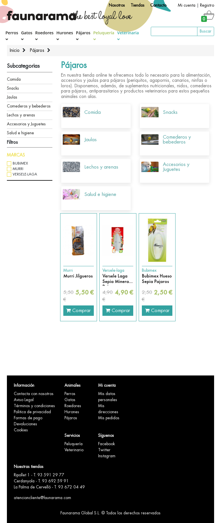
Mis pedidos (108, 417)
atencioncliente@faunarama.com (42, 497)
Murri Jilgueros (78, 276)
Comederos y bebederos (29, 106)
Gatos (26, 35)
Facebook (106, 443)
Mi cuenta (186, 5)
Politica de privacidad (32, 411)
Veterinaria (128, 35)
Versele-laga (25, 174)
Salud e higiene (20, 132)
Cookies (21, 430)
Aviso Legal (24, 399)
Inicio (15, 50)
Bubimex (20, 163)
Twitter (104, 449)
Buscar (206, 31)
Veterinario (73, 449)
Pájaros (83, 35)
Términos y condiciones (34, 405)
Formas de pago (28, 417)
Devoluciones (25, 423)
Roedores (44, 35)
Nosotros (117, 5)
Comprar (78, 310)
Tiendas (137, 5)
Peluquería (103, 35)
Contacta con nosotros (34, 393)
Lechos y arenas (21, 115)
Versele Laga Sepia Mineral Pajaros (116, 278)
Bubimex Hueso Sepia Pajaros (157, 278)
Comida (14, 79)
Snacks (13, 88)
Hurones (64, 35)
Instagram (106, 455)
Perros (11, 35)
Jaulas (12, 97)
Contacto (158, 5)
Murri (18, 168)
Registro (207, 5)
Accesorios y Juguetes (26, 123)
